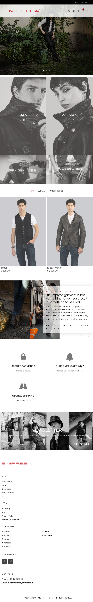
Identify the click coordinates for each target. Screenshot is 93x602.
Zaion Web (23, 598)
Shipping (6, 508)
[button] (43, 70)
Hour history (7, 481)
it (82, 2)
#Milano (6, 535)
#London (6, 546)
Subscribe (82, 444)
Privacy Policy (8, 516)
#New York (47, 535)
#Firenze (6, 531)
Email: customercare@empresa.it (17, 583)
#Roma (5, 539)
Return (5, 512)
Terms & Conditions (11, 519)
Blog (4, 485)
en (86, 2)
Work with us (8, 492)
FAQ (4, 496)
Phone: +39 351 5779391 (12, 579)
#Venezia (6, 543)
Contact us (7, 489)
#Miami (45, 531)
